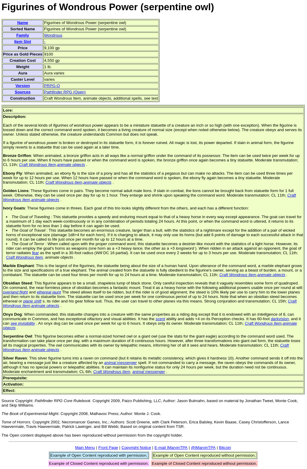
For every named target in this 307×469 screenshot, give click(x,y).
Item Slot (22, 41)
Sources (23, 92)
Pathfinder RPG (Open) (65, 92)
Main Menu (85, 447)
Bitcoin (225, 447)
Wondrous (53, 35)
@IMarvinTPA (203, 447)
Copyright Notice (136, 447)
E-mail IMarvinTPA (170, 447)
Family (22, 35)
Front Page (108, 447)
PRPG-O (52, 85)
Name (22, 22)
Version (22, 85)
